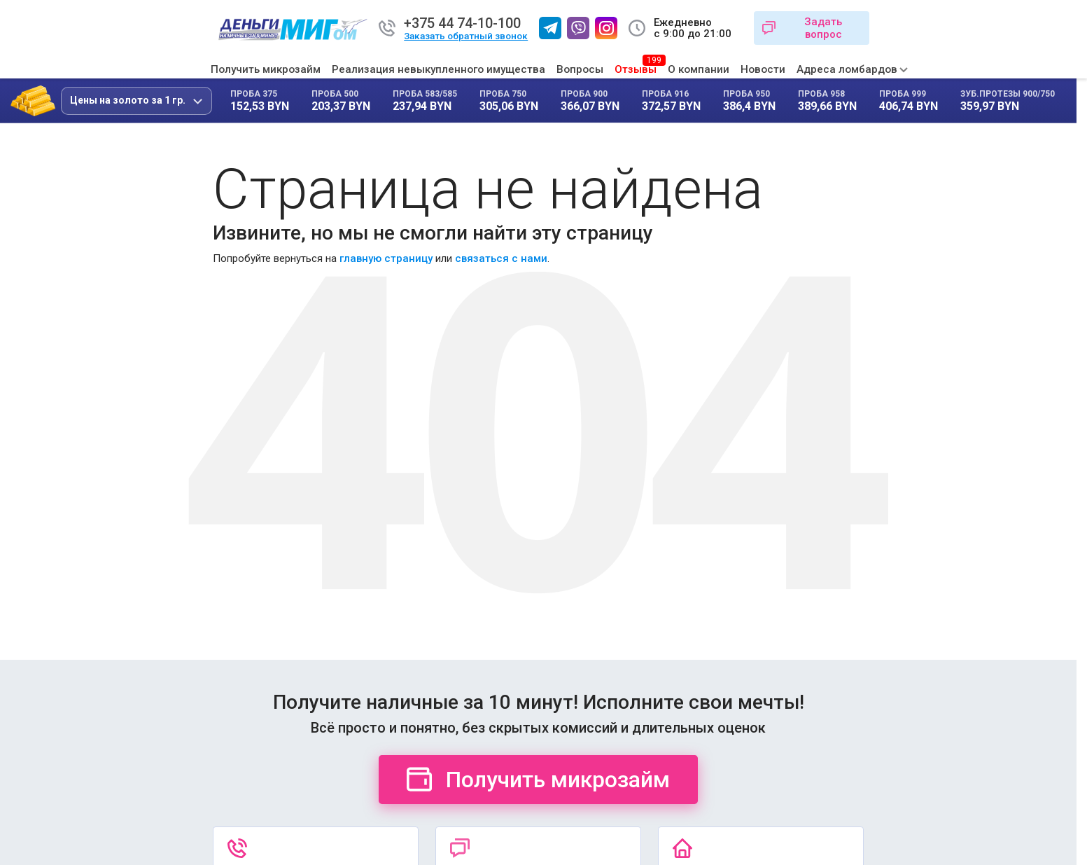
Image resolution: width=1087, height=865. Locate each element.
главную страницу (386, 258)
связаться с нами (501, 258)
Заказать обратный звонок (466, 36)
